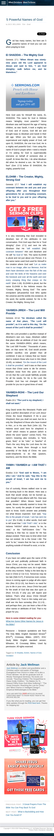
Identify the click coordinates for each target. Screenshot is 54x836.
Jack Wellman (14, 24)
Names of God (35, 653)
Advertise (50, 830)
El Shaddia (19, 653)
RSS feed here (34, 703)
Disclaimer (42, 830)
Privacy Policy (33, 830)
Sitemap (49, 828)
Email (28, 24)
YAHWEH (9, 656)
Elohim (26, 653)
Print (23, 24)
